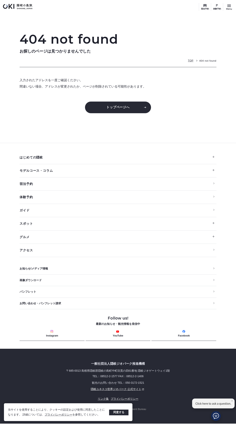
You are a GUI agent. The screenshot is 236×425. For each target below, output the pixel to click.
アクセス (26, 251)
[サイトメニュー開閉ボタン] (229, 7)
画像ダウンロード (31, 281)
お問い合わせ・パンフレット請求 (40, 304)
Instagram (52, 335)
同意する (118, 412)
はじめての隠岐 (117, 157)
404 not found (207, 60)
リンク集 (103, 400)
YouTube (118, 335)
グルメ (117, 237)
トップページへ (118, 107)
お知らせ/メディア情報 (34, 269)
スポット (117, 224)
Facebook (184, 335)
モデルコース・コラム (117, 171)
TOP (190, 60)
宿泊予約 (205, 9)
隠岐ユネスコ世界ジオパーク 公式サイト (82, 391)
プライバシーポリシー (58, 414)
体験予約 (217, 9)
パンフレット (28, 293)
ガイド (24, 211)
